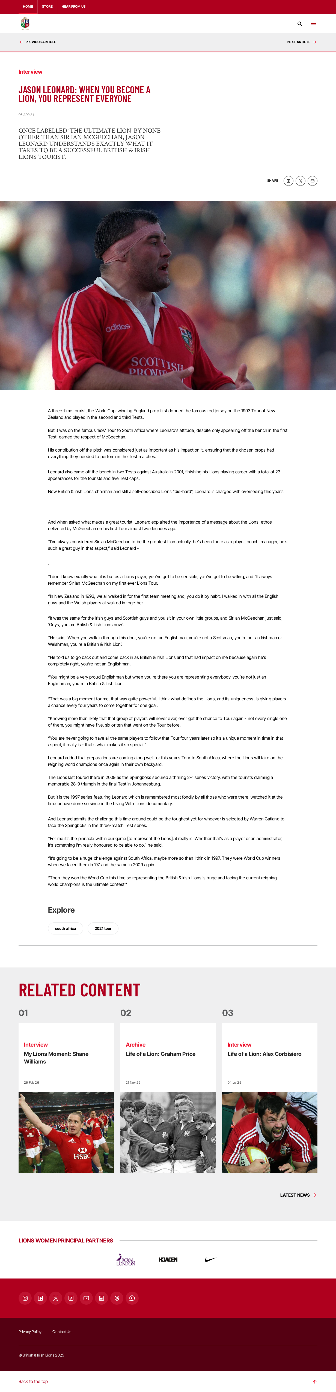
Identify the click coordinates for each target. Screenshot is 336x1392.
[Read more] (66, 1098)
